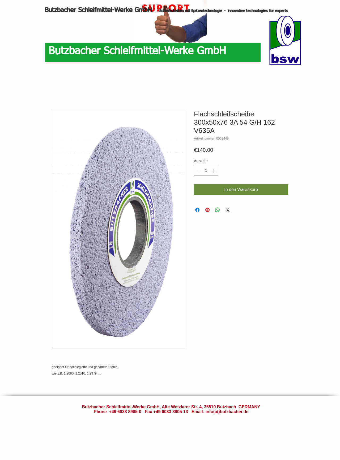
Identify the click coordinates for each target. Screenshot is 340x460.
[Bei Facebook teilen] (197, 210)
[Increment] (214, 171)
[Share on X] (227, 210)
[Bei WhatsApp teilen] (217, 210)
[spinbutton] (206, 171)
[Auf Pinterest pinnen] (207, 210)
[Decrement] (198, 171)
